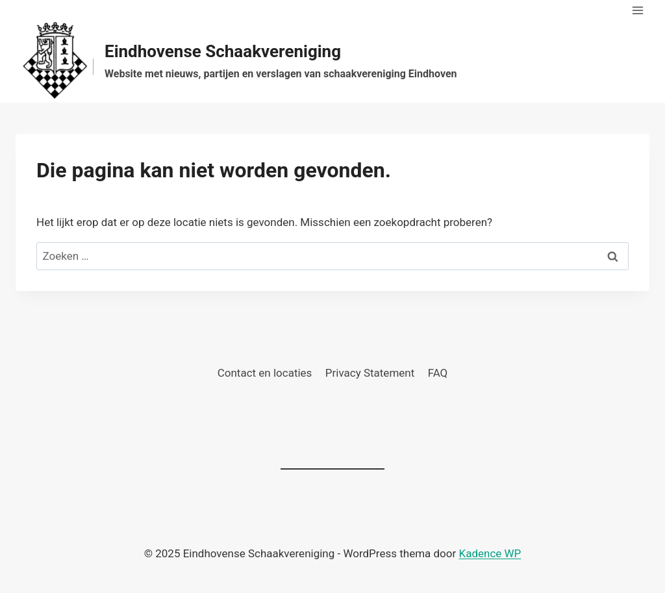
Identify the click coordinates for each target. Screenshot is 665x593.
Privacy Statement (370, 372)
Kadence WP (489, 553)
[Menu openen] (637, 10)
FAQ (438, 372)
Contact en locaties (265, 372)
